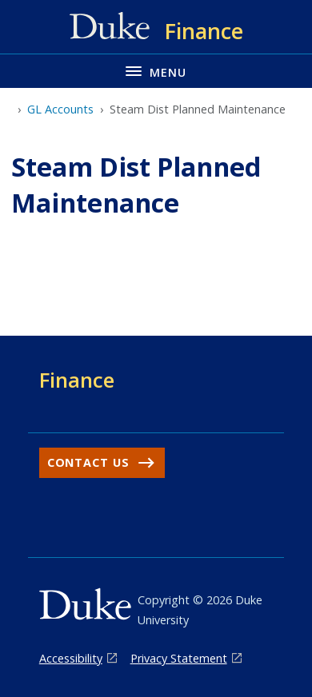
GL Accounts (60, 109)
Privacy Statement (178, 658)
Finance (76, 379)
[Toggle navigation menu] (156, 71)
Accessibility (70, 658)
